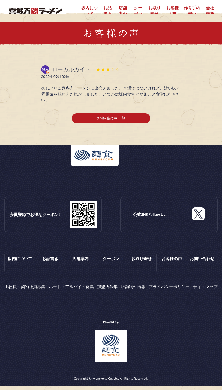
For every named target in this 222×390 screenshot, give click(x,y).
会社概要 (210, 11)
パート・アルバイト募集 (71, 291)
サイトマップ (205, 291)
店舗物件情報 (133, 291)
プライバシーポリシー (169, 291)
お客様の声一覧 (111, 124)
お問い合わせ (202, 265)
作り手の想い (192, 11)
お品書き (107, 11)
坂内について (89, 11)
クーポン (138, 11)
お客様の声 (172, 11)
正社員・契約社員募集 (24, 291)
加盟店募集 (107, 291)
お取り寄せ (154, 11)
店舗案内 (123, 11)
